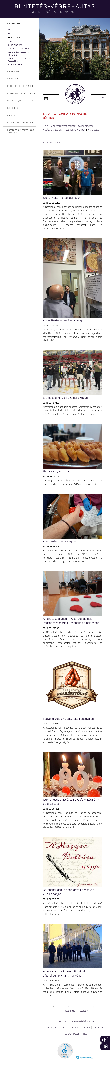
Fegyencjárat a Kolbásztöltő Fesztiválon (68, 719)
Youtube (86, 1027)
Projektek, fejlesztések (20, 101)
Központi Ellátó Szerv (18, 49)
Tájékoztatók (86, 126)
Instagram (98, 1027)
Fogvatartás (13, 71)
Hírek (10, 30)
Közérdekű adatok (74, 130)
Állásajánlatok (52, 130)
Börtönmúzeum (15, 65)
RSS (85, 1034)
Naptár (46, 98)
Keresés (108, 12)
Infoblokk (105, 1046)
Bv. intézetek (14, 37)
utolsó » (84, 1010)
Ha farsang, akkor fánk (57, 471)
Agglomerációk (52, 142)
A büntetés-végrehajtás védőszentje (19, 60)
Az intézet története (63, 126)
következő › (70, 1010)
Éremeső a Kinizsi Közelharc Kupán (65, 398)
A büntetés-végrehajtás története (19, 53)
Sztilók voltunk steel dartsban (62, 198)
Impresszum (62, 1021)
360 (105, 1039)
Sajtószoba (13, 78)
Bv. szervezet (14, 23)
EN (103, 97)
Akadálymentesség (55, 1027)
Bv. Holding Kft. (15, 45)
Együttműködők (72, 1034)
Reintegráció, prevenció (20, 86)
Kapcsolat (94, 130)
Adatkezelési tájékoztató (82, 1021)
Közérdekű (12, 108)
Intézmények (14, 41)
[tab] (19, 23)
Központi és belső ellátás (21, 93)
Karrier (11, 115)
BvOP (10, 34)
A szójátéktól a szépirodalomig (62, 320)
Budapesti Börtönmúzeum (20, 123)
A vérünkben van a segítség (60, 541)
